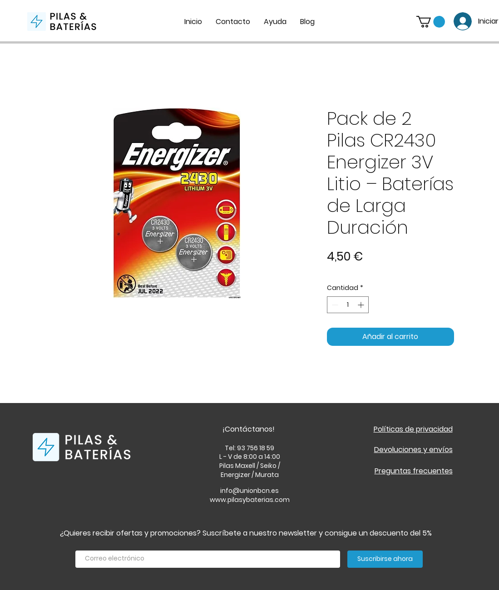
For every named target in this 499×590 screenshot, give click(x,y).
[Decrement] (334, 305)
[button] (430, 22)
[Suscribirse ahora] (385, 559)
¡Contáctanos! (248, 429)
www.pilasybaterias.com (250, 499)
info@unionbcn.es (249, 490)
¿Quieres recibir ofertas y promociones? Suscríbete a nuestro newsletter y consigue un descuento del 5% (246, 533)
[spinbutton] (348, 305)
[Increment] (361, 305)
